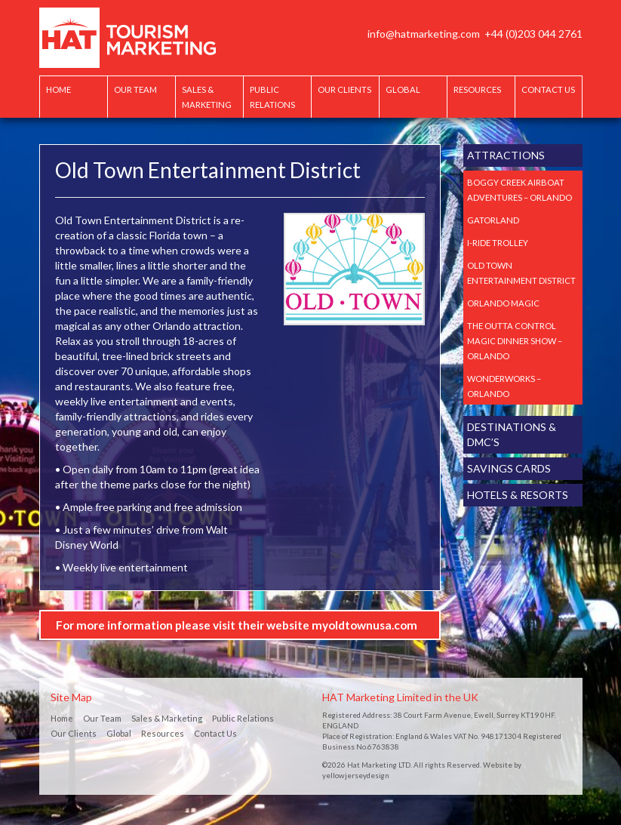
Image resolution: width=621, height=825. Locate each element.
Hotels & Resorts (517, 494)
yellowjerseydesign (355, 775)
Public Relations (272, 97)
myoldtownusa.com (364, 625)
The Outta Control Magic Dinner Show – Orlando (514, 341)
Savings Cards (509, 468)
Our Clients (344, 89)
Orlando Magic (503, 303)
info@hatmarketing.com (423, 33)
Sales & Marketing (207, 97)
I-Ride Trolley (497, 243)
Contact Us (548, 89)
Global (403, 89)
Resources (477, 89)
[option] (354, 269)
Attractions (506, 155)
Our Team (135, 89)
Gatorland (493, 220)
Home (58, 89)
